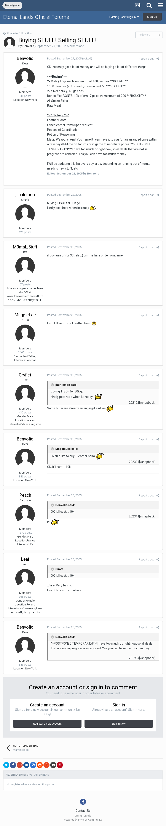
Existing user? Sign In (124, 17)
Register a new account (47, 723)
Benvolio (28, 46)
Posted (64, 58)
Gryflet (25, 375)
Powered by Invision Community (83, 819)
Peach (25, 495)
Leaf (25, 559)
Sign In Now (119, 723)
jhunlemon (25, 194)
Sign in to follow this (19, 33)
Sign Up (152, 16)
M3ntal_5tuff (25, 247)
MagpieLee (25, 314)
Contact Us (83, 810)
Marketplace (75, 46)
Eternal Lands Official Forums (36, 17)
